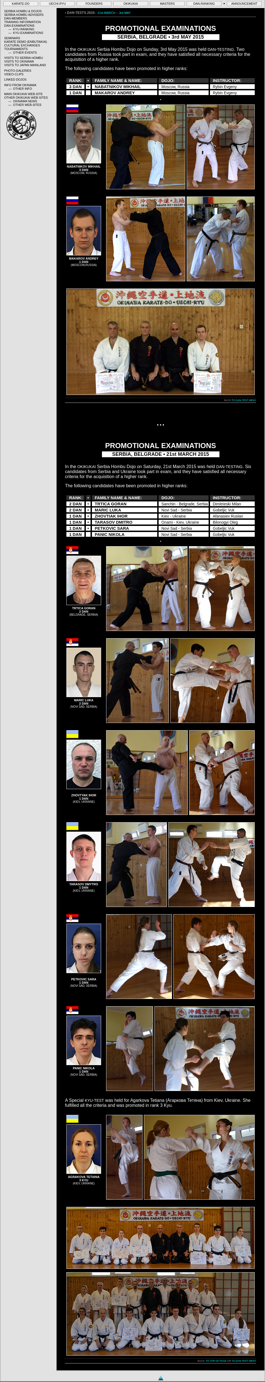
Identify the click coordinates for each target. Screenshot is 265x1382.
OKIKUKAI (131, 3)
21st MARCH (106, 12)
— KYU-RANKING (21, 29)
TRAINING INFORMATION (22, 22)
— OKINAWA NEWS (22, 101)
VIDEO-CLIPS (14, 74)
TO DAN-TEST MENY (244, 400)
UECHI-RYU (57, 3)
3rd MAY (125, 12)
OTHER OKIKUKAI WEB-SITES (26, 97)
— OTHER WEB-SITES (24, 104)
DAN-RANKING (204, 3)
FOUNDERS (94, 3)
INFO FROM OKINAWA (20, 85)
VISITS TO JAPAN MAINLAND (25, 65)
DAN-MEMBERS (15, 18)
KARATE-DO (20, 3)
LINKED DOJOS (15, 79)
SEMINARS (12, 38)
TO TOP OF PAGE (216, 1360)
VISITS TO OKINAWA (19, 61)
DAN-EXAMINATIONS (19, 25)
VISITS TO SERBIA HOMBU (23, 57)
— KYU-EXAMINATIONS (25, 32)
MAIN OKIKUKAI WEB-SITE (23, 94)
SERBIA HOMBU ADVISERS (24, 14)
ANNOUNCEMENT (244, 3)
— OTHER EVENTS (22, 52)
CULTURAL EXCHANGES (22, 45)
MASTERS (167, 3)
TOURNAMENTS (16, 49)
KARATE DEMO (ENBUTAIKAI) (25, 41)
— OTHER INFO (20, 88)
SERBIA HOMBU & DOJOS (23, 11)
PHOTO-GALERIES (17, 70)
